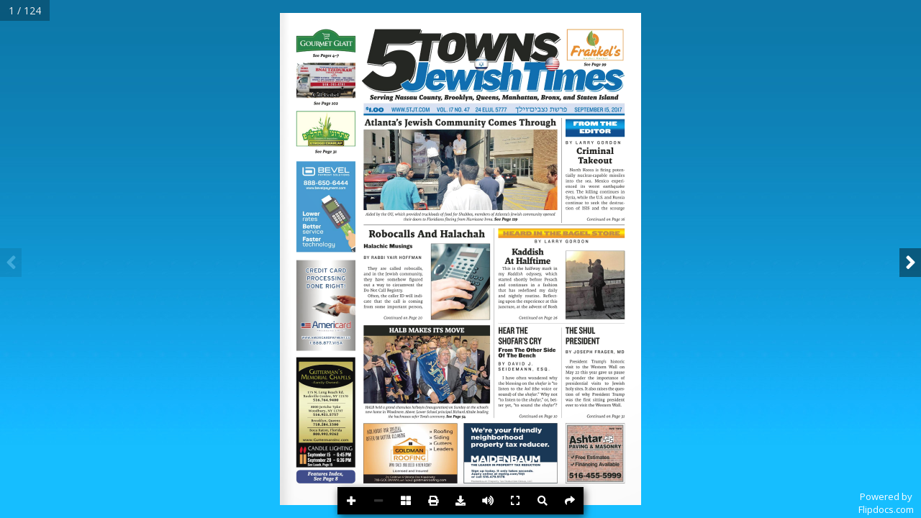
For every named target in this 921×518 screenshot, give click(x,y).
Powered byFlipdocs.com (886, 503)
